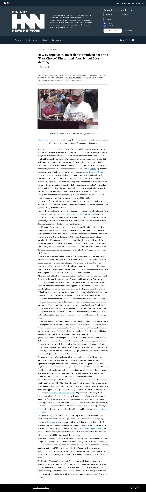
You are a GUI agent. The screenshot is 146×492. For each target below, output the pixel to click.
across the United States (93, 172)
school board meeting (58, 149)
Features (18, 40)
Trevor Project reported (93, 428)
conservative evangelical (65, 214)
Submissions (56, 40)
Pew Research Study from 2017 (62, 393)
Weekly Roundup (112, 26)
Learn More (128, 31)
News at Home (42, 50)
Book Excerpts (31, 40)
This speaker (43, 140)
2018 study (51, 422)
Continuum (110, 23)
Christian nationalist (88, 214)
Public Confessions (74, 78)
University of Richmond (136, 3)
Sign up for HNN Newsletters (41, 488)
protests (93, 168)
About (44, 40)
